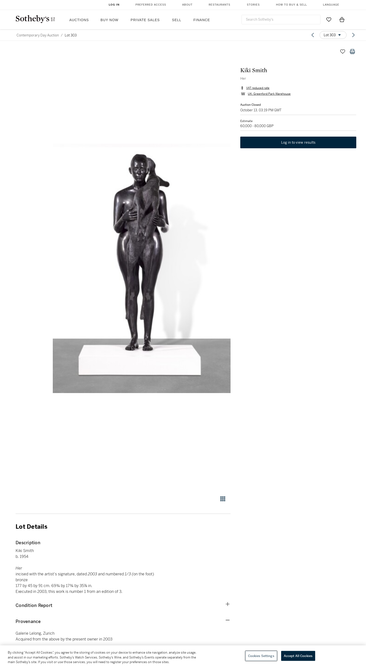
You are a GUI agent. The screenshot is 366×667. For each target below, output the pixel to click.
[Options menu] (333, 35)
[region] (183, 656)
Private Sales (145, 20)
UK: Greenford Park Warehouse (269, 94)
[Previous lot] (313, 35)
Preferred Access (150, 4)
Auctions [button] (79, 20)
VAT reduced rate (257, 88)
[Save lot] (343, 51)
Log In (114, 4)
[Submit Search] (315, 19)
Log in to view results (298, 142)
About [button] (187, 4)
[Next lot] (353, 35)
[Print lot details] (352, 51)
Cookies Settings (261, 656)
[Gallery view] (223, 499)
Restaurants (219, 4)
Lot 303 (71, 35)
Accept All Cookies (298, 656)
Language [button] (331, 4)
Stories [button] (253, 4)
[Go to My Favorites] (328, 19)
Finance (201, 20)
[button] (142, 268)
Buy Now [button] (109, 20)
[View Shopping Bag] (342, 19)
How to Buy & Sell (291, 4)
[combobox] (281, 19)
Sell (176, 20)
